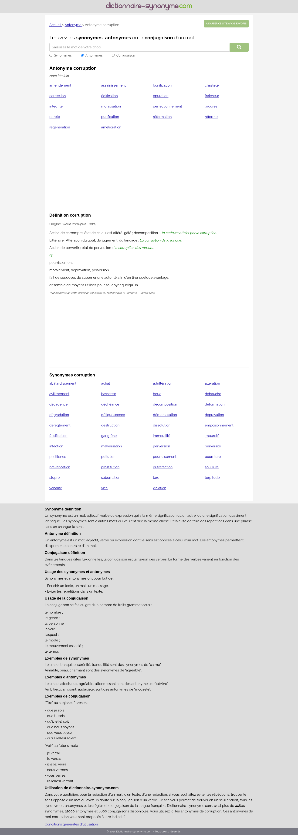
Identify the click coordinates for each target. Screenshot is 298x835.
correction (57, 96)
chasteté (212, 85)
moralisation (111, 106)
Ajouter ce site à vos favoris (226, 23)
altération (212, 383)
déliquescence (113, 415)
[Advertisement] (149, 171)
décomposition (165, 404)
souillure (212, 467)
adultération (163, 383)
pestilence (57, 457)
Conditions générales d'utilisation (71, 824)
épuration (160, 96)
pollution (108, 457)
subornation (110, 478)
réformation (162, 117)
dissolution (161, 425)
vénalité (55, 488)
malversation (111, 446)
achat (105, 383)
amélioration (111, 127)
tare (156, 478)
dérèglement (59, 425)
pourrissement (164, 457)
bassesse (108, 394)
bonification (162, 85)
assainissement (113, 85)
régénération (59, 127)
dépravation (214, 415)
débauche (213, 394)
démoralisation (165, 415)
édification (109, 96)
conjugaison (159, 37)
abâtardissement (62, 383)
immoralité (161, 436)
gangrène (109, 436)
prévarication (59, 467)
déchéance (110, 404)
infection (56, 446)
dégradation (59, 415)
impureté (212, 436)
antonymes (118, 37)
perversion (161, 446)
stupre (54, 478)
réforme (211, 117)
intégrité (56, 106)
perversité (213, 446)
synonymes (89, 37)
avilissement (59, 394)
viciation (159, 488)
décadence (58, 404)
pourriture (213, 457)
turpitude (212, 478)
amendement (60, 85)
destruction (110, 425)
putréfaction (163, 467)
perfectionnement (167, 106)
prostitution (110, 467)
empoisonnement (219, 425)
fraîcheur (212, 96)
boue (157, 394)
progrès (211, 106)
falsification (58, 436)
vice (104, 488)
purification (110, 117)
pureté (54, 117)
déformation (215, 404)
